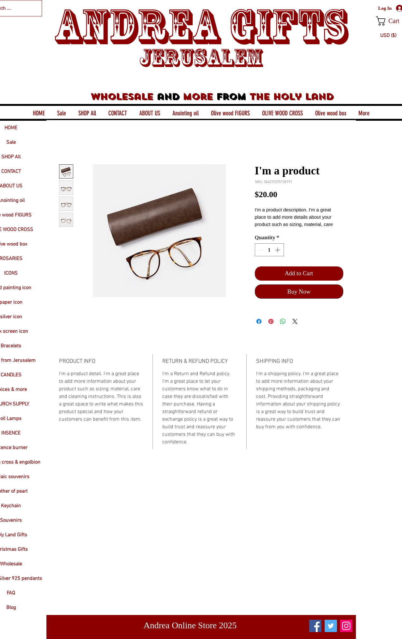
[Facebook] (315, 626)
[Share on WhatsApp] (283, 321)
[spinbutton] (269, 250)
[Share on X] (295, 321)
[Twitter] (331, 626)
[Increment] (278, 250)
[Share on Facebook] (259, 321)
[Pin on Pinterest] (271, 321)
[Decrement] (260, 250)
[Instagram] (346, 626)
